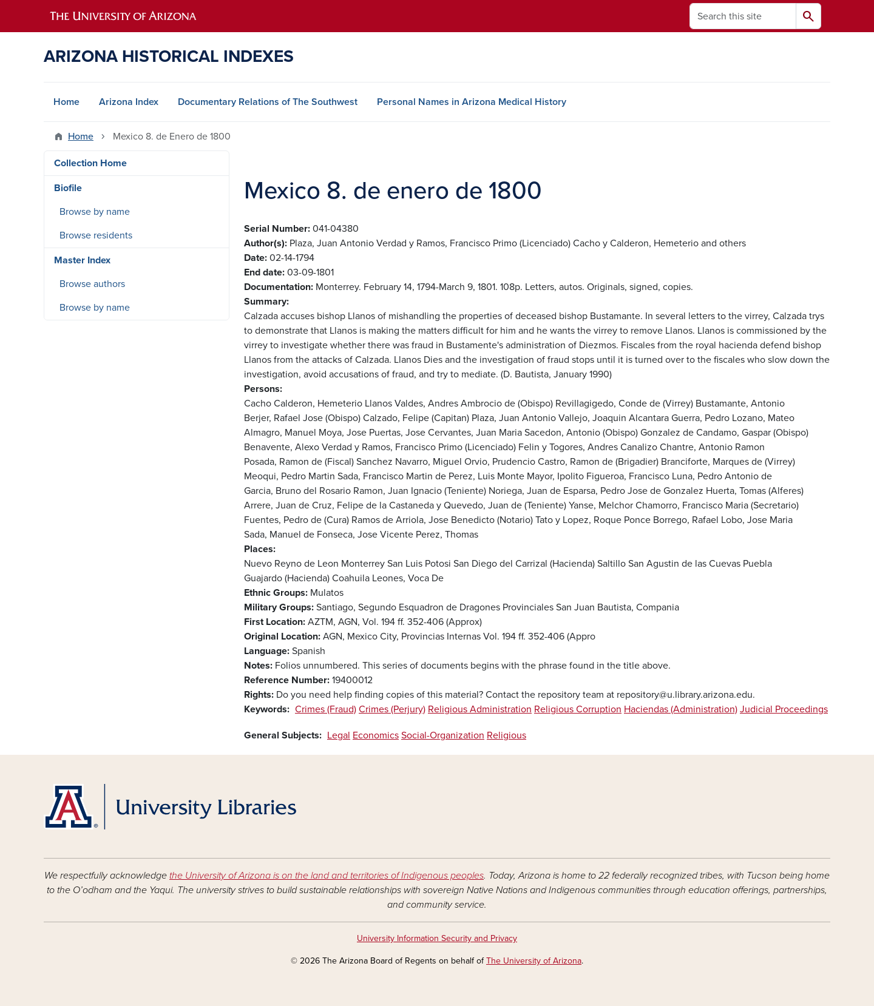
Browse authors (92, 284)
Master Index (82, 260)
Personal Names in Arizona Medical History (471, 102)
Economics (376, 735)
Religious (506, 735)
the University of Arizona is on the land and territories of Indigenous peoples (326, 875)
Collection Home (90, 163)
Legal (338, 735)
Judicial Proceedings (784, 709)
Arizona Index (128, 102)
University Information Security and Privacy (437, 938)
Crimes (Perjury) (392, 709)
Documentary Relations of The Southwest (267, 102)
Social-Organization (442, 735)
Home (66, 102)
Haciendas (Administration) (680, 709)
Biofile (68, 188)
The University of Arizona (533, 961)
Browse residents (95, 235)
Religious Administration (480, 709)
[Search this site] (742, 16)
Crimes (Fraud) (325, 709)
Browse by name (94, 212)
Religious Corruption (578, 709)
